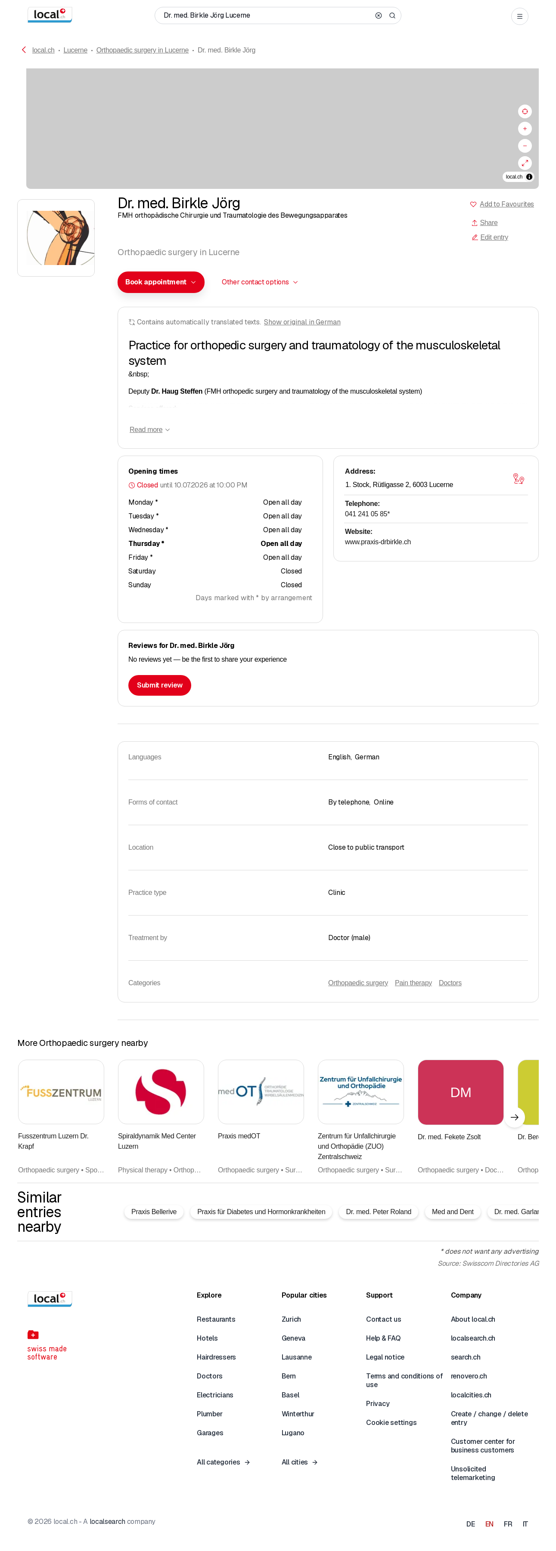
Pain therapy (413, 983)
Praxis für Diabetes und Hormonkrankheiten (261, 1211)
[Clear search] (378, 15)
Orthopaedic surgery (358, 983)
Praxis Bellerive (154, 1211)
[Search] (392, 15)
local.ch (43, 50)
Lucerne (75, 50)
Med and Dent (453, 1211)
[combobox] (161, 282)
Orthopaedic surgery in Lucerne (142, 50)
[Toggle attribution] (529, 177)
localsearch (107, 1521)
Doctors (450, 983)
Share (484, 222)
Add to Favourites (507, 204)
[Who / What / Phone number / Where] (267, 15)
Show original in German (302, 322)
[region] (278, 128)
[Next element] (514, 1117)
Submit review (160, 685)
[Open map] (518, 478)
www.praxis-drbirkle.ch (378, 542)
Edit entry (490, 237)
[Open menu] (519, 16)
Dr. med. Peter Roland (378, 1211)
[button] (161, 282)
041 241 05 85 (367, 514)
